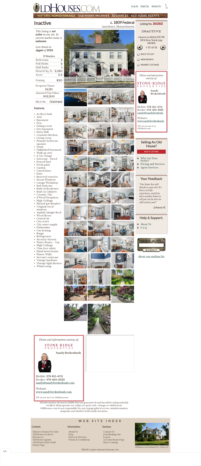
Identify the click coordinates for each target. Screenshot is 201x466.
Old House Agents (42, 439)
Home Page (39, 445)
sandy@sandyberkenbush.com (55, 382)
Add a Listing (151, 151)
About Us (156, 6)
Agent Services (149, 167)
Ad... (5, 451)
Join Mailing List (112, 434)
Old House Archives (43, 434)
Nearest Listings (150, 65)
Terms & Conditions (79, 439)
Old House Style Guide (44, 442)
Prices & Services (78, 437)
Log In (134, 6)
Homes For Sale (56, 15)
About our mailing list (151, 256)
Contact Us (109, 432)
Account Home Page (113, 439)
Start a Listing (110, 442)
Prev (140, 47)
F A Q (144, 228)
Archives (93, 15)
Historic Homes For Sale (45, 432)
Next (163, 47)
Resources (120, 15)
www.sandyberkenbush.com (54, 392)
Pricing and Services (153, 164)
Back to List (147, 54)
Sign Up (145, 6)
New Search (147, 59)
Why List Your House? (149, 159)
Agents (145, 15)
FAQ (71, 434)
